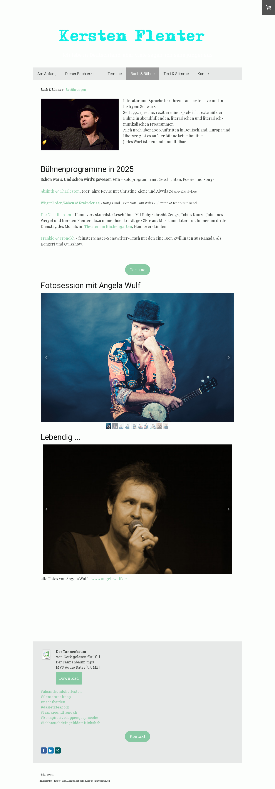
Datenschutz (102, 780)
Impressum (46, 780)
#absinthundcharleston (61, 691)
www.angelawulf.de (109, 578)
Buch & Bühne (143, 73)
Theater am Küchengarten (108, 226)
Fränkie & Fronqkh (58, 238)
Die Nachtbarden (56, 214)
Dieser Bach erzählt (82, 73)
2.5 (70, 203)
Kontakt (204, 73)
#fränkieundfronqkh (59, 712)
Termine (114, 73)
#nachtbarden (53, 702)
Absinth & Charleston (60, 191)
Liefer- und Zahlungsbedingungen (73, 780)
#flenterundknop (56, 696)
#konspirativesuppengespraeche (69, 717)
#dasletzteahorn (55, 707)
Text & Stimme (176, 73)
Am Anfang (47, 73)
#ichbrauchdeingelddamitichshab (70, 722)
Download (69, 678)
